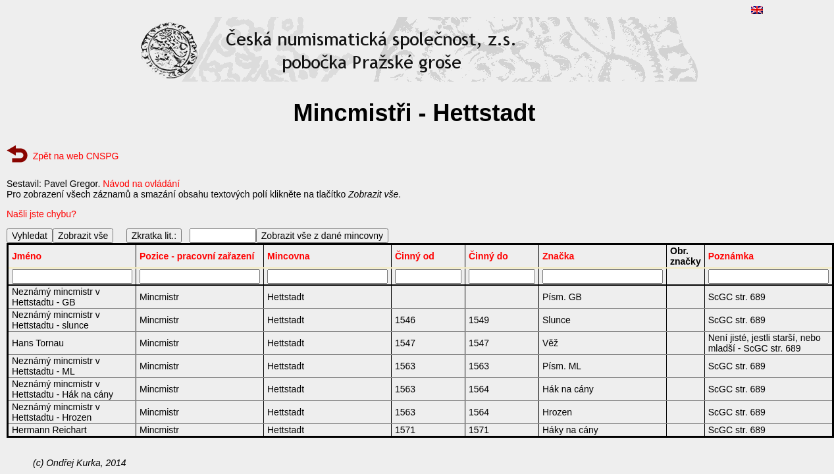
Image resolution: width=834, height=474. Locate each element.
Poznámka (731, 256)
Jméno (26, 256)
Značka (558, 256)
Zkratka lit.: (154, 235)
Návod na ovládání (141, 183)
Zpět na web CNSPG (76, 156)
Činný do (488, 256)
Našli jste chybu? (41, 214)
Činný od (414, 256)
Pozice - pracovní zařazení (197, 256)
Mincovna (288, 256)
